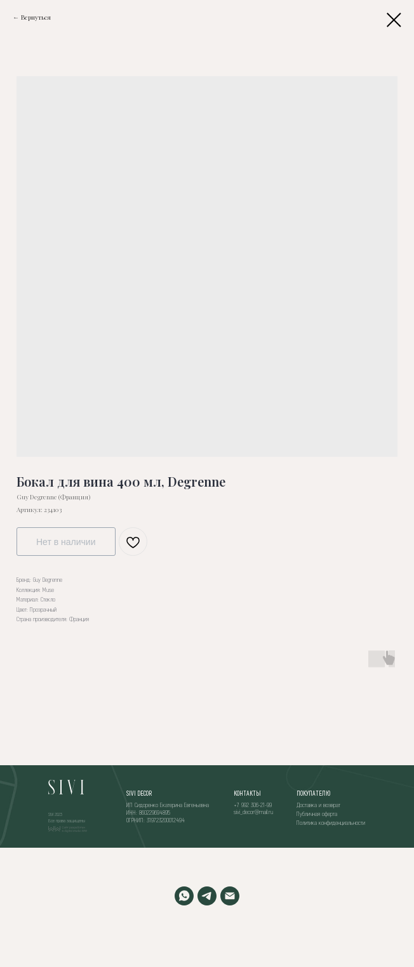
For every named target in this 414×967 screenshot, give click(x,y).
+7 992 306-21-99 (253, 804)
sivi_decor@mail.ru (253, 811)
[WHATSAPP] (184, 895)
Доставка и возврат (318, 804)
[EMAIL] (229, 895)
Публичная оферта (317, 813)
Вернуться (36, 17)
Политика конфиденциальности (331, 822)
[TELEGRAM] (207, 895)
